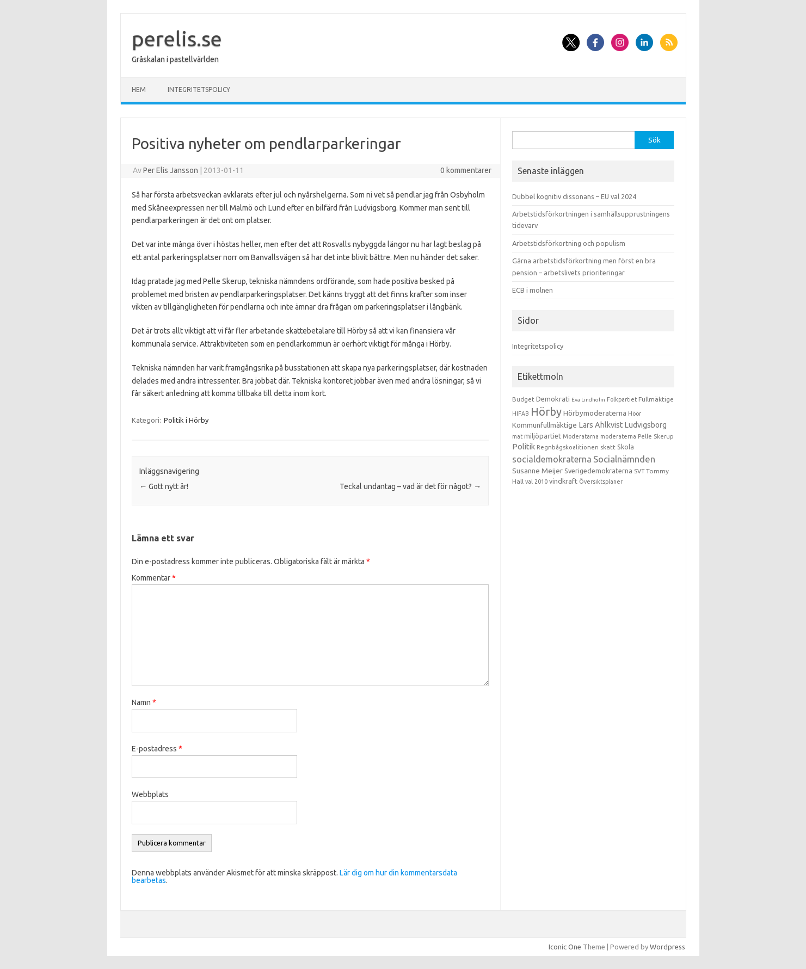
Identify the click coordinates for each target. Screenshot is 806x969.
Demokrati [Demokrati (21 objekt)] (553, 399)
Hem (139, 89)
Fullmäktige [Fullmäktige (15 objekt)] (656, 399)
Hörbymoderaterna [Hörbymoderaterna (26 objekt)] (594, 413)
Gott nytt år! (163, 486)
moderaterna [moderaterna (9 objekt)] (618, 436)
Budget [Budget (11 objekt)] (523, 399)
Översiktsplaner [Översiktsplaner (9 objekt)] (601, 481)
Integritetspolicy (199, 89)
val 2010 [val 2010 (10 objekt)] (536, 481)
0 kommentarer (465, 170)
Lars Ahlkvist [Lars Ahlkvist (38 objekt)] (601, 425)
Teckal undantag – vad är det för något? (410, 486)
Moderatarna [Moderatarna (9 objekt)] (581, 436)
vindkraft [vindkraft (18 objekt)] (563, 481)
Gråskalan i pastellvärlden (175, 59)
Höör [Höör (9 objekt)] (634, 413)
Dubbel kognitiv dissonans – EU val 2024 (574, 196)
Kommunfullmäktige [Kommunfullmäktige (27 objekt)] (544, 425)
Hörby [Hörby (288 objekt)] (546, 411)
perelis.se (177, 38)
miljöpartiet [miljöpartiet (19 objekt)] (542, 436)
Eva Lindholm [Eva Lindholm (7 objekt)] (588, 400)
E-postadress (157, 748)
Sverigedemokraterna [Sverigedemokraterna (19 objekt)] (598, 470)
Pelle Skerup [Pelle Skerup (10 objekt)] (656, 436)
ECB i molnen (532, 290)
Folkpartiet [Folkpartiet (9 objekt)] (622, 399)
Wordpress (667, 947)
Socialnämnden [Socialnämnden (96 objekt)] (624, 459)
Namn (144, 702)
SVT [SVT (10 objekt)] (639, 471)
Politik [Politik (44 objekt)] (523, 446)
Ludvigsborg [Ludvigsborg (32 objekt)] (646, 425)
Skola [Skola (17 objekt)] (625, 446)
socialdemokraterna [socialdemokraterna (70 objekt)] (552, 459)
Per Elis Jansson (170, 170)
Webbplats (150, 794)
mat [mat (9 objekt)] (517, 436)
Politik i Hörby (186, 420)
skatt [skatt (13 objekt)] (608, 446)
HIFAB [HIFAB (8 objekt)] (520, 413)
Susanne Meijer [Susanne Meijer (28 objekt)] (537, 470)
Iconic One (565, 947)
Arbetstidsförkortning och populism (568, 243)
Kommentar (154, 577)
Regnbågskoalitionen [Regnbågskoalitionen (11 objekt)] (568, 447)
